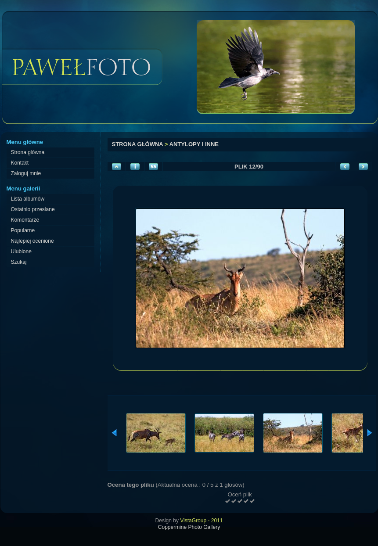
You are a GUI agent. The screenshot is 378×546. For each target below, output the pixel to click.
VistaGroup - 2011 (201, 520)
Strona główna (137, 144)
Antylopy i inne (194, 144)
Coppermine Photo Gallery (189, 527)
